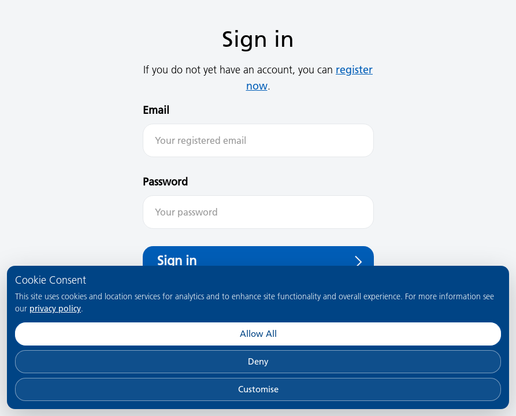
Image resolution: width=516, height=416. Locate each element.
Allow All (258, 333)
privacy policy (55, 308)
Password (165, 181)
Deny (258, 361)
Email (156, 110)
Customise (258, 389)
